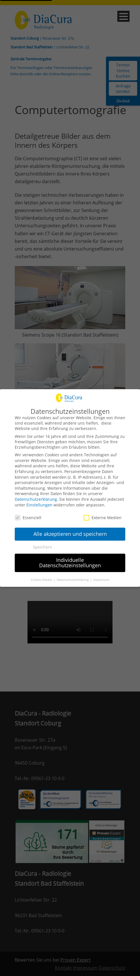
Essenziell (28, 517)
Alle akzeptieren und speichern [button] (70, 533)
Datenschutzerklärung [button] (73, 580)
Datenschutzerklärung (36, 499)
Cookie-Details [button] (42, 580)
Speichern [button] (42, 547)
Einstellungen (39, 505)
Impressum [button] (101, 580)
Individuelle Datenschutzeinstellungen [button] (70, 563)
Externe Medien (103, 517)
